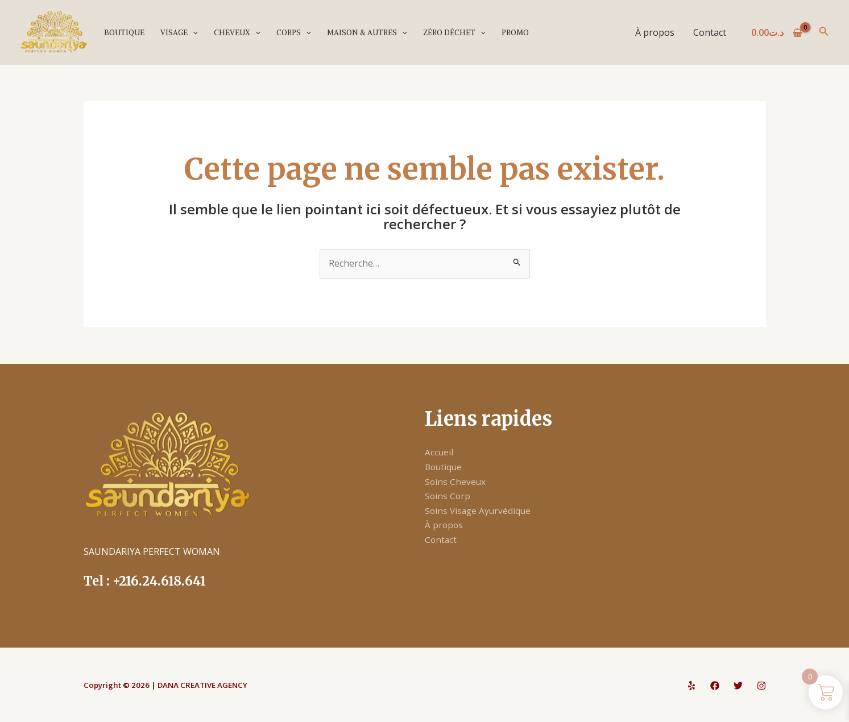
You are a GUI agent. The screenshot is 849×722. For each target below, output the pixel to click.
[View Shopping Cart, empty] (777, 32)
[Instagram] (761, 685)
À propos (655, 32)
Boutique (123, 33)
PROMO (510, 33)
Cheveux (235, 33)
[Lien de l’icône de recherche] (824, 32)
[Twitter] (738, 685)
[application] (192, 33)
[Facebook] (714, 685)
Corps (291, 33)
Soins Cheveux (456, 481)
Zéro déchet (450, 33)
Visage (178, 33)
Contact (709, 32)
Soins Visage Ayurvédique (479, 510)
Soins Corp (448, 495)
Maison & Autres (364, 33)
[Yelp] (691, 685)
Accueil (439, 452)
